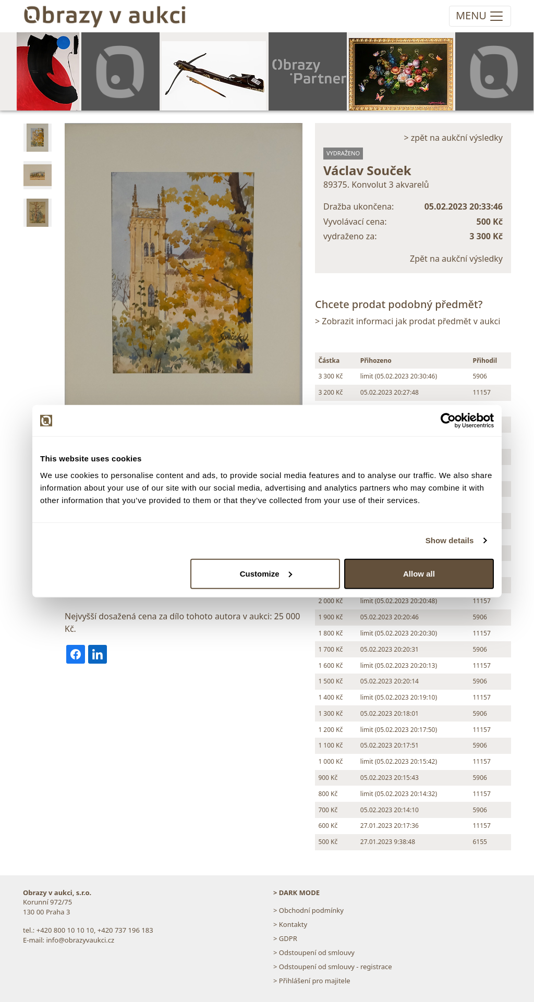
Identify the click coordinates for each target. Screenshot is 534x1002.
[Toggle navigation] (480, 16)
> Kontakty (290, 924)
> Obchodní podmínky (308, 910)
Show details (450, 540)
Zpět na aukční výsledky (456, 258)
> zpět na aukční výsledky (453, 137)
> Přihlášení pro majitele (311, 980)
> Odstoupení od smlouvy (314, 952)
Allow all (419, 573)
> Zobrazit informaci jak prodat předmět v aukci (407, 321)
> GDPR (285, 938)
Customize (266, 573)
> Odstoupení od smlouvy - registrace (332, 966)
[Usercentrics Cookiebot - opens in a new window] (448, 421)
